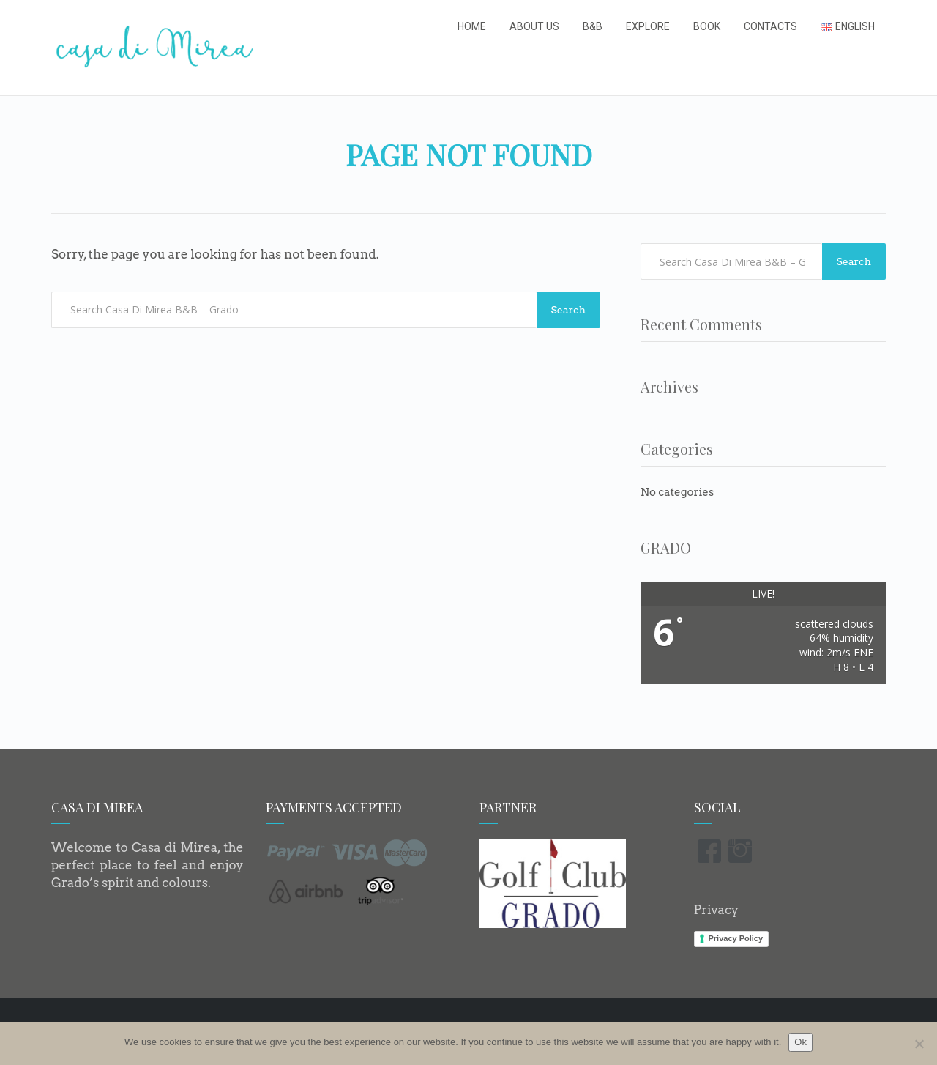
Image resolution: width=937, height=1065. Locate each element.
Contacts (770, 26)
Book (706, 26)
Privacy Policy (736, 938)
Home (472, 26)
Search (568, 310)
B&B (592, 26)
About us (534, 26)
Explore (648, 26)
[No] (918, 1043)
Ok (800, 1041)
